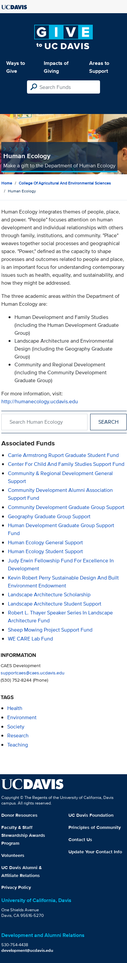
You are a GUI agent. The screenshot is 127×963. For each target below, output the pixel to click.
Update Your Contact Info (95, 851)
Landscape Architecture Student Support (54, 604)
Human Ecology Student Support (45, 551)
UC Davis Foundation (91, 815)
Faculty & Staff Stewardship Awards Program (23, 835)
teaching (17, 745)
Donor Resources (19, 815)
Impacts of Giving (56, 67)
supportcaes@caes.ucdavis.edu (32, 672)
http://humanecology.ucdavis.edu (39, 401)
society (15, 726)
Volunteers (12, 855)
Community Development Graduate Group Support (66, 507)
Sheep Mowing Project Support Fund (50, 630)
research (18, 735)
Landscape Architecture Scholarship (49, 594)
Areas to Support (99, 67)
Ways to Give (15, 67)
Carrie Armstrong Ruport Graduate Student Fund (63, 455)
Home (6, 183)
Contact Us (80, 839)
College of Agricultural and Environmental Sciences (65, 183)
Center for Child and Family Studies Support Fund (66, 464)
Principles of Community (94, 827)
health (14, 708)
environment (22, 717)
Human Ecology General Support (45, 542)
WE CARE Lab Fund (30, 638)
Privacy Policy (16, 887)
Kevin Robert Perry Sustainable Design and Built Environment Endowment (63, 581)
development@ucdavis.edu (27, 950)
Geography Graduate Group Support (49, 516)
